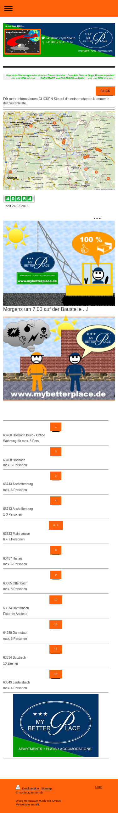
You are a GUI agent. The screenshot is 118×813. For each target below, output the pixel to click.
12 (55, 649)
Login (98, 786)
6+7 (55, 525)
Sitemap (46, 788)
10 (55, 599)
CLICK (105, 91)
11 (55, 624)
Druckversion (28, 788)
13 (55, 674)
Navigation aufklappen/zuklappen (59, 8)
